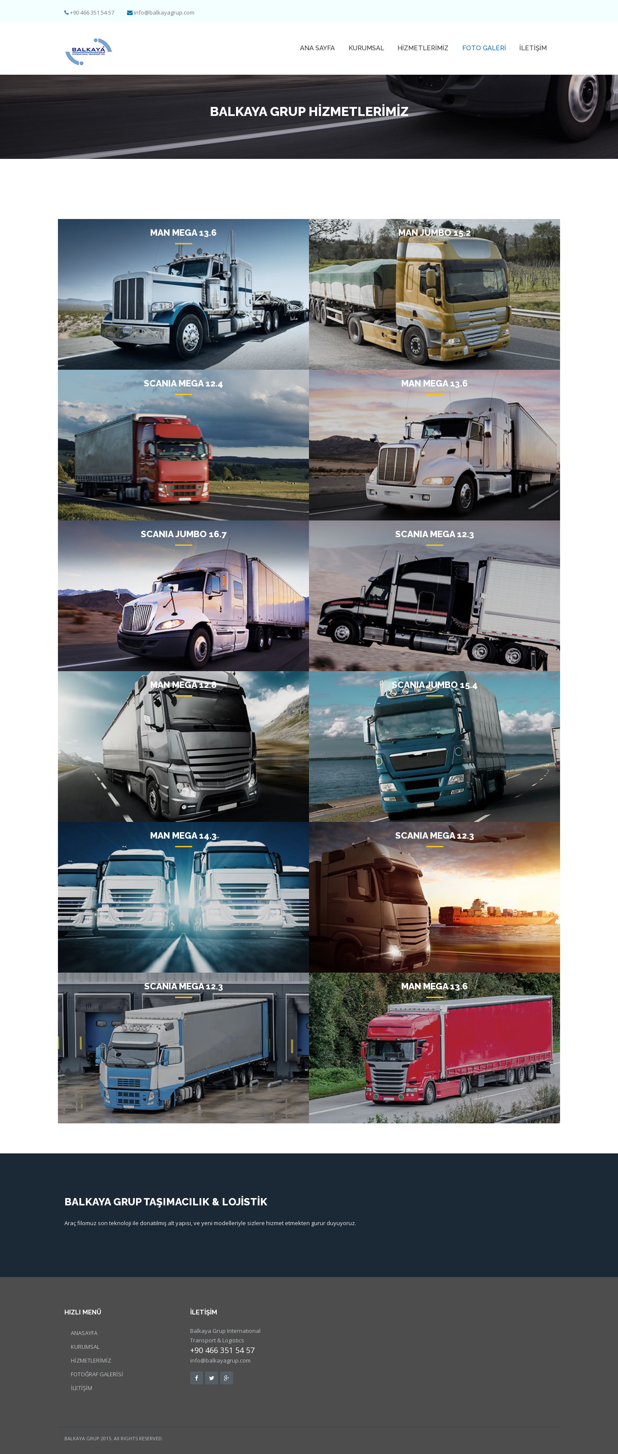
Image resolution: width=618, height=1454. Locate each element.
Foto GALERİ (485, 48)
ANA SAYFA (320, 48)
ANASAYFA (84, 1333)
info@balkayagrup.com (164, 12)
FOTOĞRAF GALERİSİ (97, 1374)
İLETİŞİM (533, 48)
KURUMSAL (368, 48)
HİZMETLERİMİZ (424, 48)
